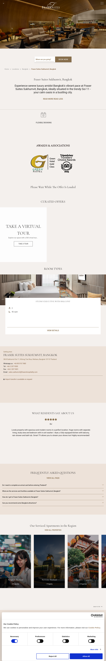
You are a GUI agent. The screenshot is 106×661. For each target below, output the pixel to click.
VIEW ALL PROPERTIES (53, 530)
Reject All (52, 656)
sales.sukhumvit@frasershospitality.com (23, 372)
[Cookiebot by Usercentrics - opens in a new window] (93, 615)
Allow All (86, 656)
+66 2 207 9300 (12, 366)
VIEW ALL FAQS (53, 478)
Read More (48, 99)
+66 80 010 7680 (20, 363)
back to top (97, 606)
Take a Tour (23, 244)
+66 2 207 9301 (12, 369)
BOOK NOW (63, 59)
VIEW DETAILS (53, 341)
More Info (94, 649)
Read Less (58, 99)
